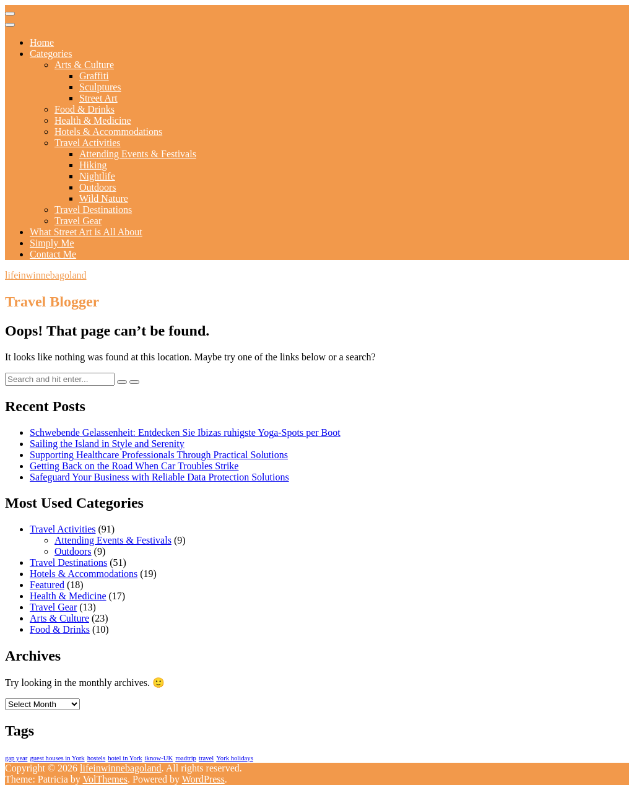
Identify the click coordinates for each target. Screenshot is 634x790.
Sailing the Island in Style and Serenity (107, 443)
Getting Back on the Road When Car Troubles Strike (134, 466)
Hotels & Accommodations (108, 131)
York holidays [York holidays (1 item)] (234, 758)
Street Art (98, 98)
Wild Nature (103, 198)
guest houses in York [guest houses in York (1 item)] (57, 758)
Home (42, 42)
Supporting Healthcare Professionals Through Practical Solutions (159, 454)
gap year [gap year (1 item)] (16, 758)
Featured (47, 584)
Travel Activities (87, 142)
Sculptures (100, 87)
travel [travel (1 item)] (206, 758)
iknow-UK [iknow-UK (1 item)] (159, 758)
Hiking (92, 165)
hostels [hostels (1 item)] (96, 758)
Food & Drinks (84, 109)
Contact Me (53, 254)
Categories (51, 53)
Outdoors (97, 187)
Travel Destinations (93, 209)
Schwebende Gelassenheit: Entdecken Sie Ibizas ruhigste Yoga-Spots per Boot (185, 432)
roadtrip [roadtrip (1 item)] (185, 758)
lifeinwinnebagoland (46, 275)
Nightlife (97, 176)
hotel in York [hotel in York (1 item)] (125, 758)
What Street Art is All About (86, 232)
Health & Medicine (92, 120)
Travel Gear (78, 220)
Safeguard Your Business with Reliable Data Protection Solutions (159, 477)
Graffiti (94, 76)
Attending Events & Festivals (137, 154)
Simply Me (52, 243)
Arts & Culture (84, 64)
